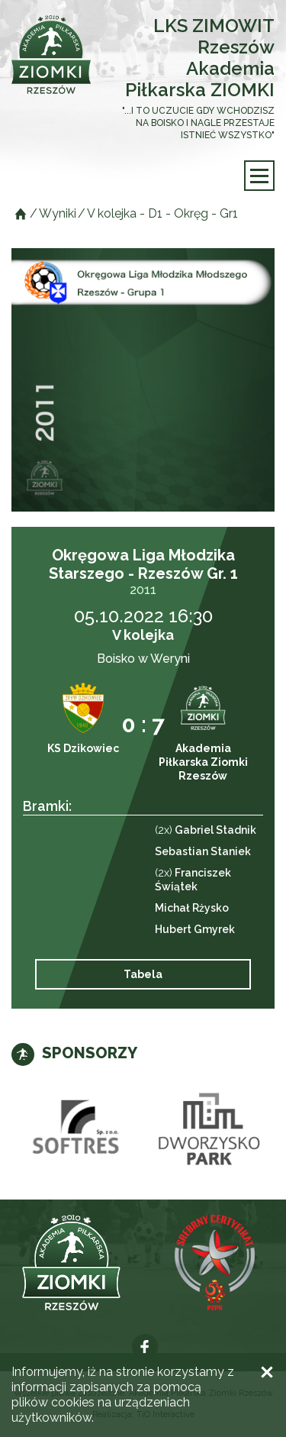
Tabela (143, 974)
